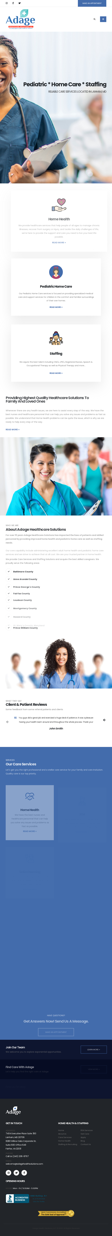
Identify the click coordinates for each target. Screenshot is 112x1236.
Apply (83, 1137)
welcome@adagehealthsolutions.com (24, 1163)
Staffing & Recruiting (67, 1144)
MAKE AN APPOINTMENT (92, 3)
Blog (83, 1141)
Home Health (64, 1141)
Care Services (65, 1137)
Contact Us (86, 1144)
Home (61, 1130)
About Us (62, 1134)
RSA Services (87, 1130)
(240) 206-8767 (21, 1156)
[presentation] (104, 720)
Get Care (85, 1134)
